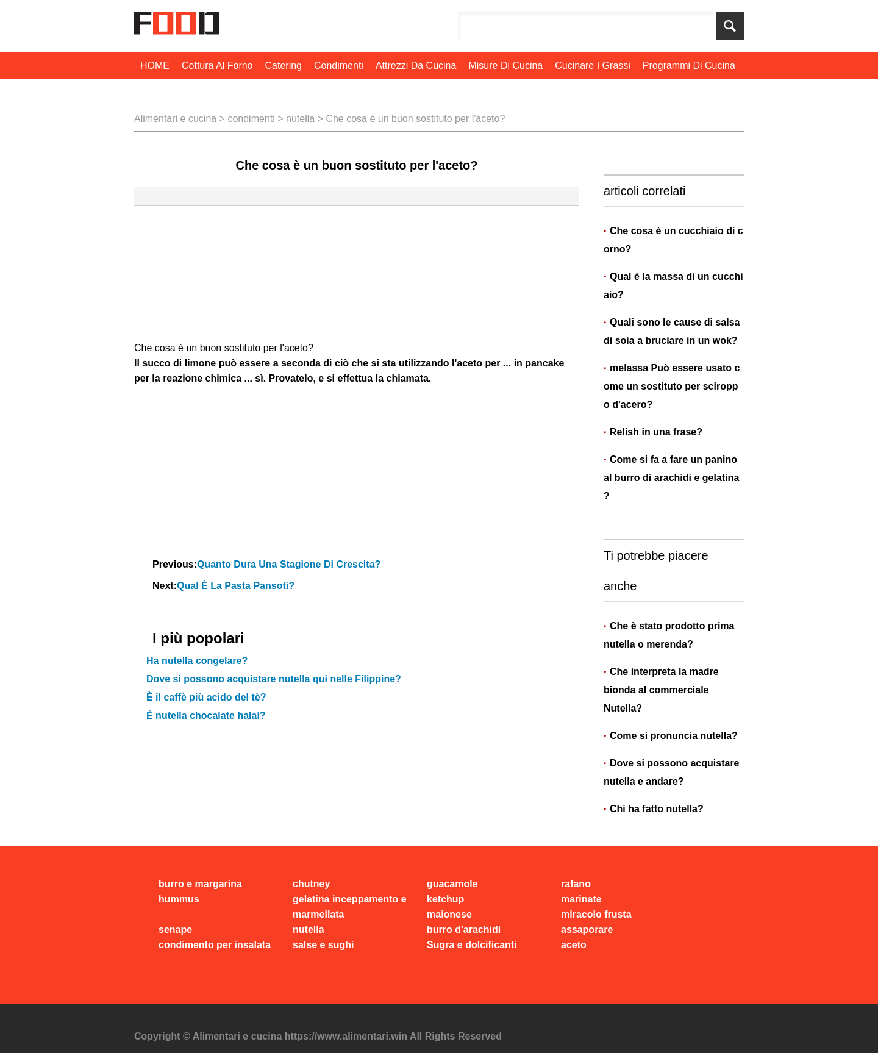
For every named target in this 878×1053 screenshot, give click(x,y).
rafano (576, 884)
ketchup (445, 899)
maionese (449, 914)
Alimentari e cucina (175, 118)
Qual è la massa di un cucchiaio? (673, 285)
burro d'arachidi (464, 929)
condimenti (338, 65)
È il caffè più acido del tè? (206, 697)
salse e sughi (323, 945)
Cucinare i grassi (592, 65)
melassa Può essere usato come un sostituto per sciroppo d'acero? (672, 386)
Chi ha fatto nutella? (657, 809)
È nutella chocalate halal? (206, 715)
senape (175, 929)
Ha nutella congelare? (197, 660)
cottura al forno (217, 65)
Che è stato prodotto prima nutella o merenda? (669, 635)
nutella (300, 118)
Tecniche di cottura (183, 93)
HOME (155, 65)
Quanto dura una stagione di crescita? (290, 564)
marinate (581, 899)
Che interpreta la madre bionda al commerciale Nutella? (661, 689)
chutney (311, 884)
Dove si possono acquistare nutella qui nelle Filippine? (273, 679)
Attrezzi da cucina (416, 65)
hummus (179, 899)
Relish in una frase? (657, 432)
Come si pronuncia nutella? (674, 735)
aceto (574, 945)
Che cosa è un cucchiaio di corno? (673, 240)
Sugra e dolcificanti (472, 945)
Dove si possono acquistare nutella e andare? (672, 772)
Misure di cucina (505, 65)
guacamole (452, 884)
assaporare (587, 929)
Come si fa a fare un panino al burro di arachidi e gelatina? (672, 477)
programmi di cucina (689, 65)
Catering (283, 65)
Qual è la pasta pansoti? (237, 585)
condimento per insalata (215, 945)
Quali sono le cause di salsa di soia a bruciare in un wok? (673, 331)
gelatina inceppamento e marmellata (350, 906)
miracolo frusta (596, 914)
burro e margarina (200, 884)
